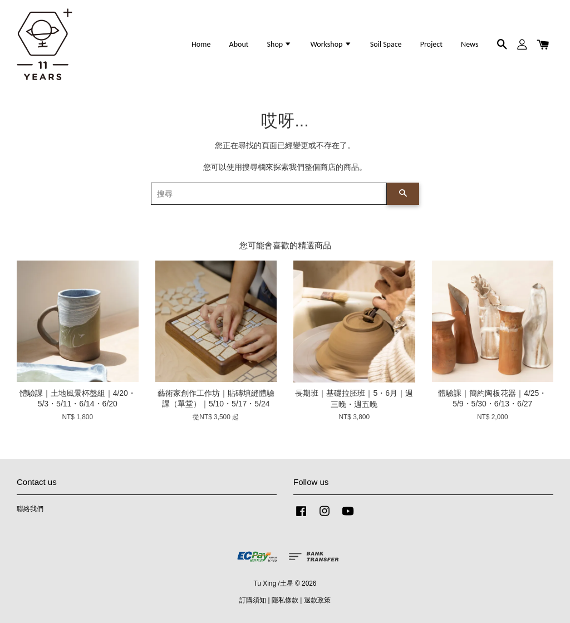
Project (431, 44)
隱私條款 (285, 600)
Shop (279, 44)
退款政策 (317, 600)
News (469, 44)
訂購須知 (252, 600)
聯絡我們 (30, 509)
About (239, 44)
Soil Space (386, 44)
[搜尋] (269, 194)
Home (200, 44)
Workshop (330, 44)
